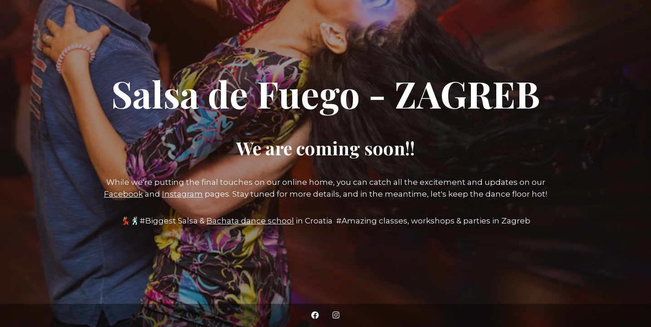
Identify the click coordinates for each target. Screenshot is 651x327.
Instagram (182, 193)
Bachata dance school (250, 220)
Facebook (123, 193)
